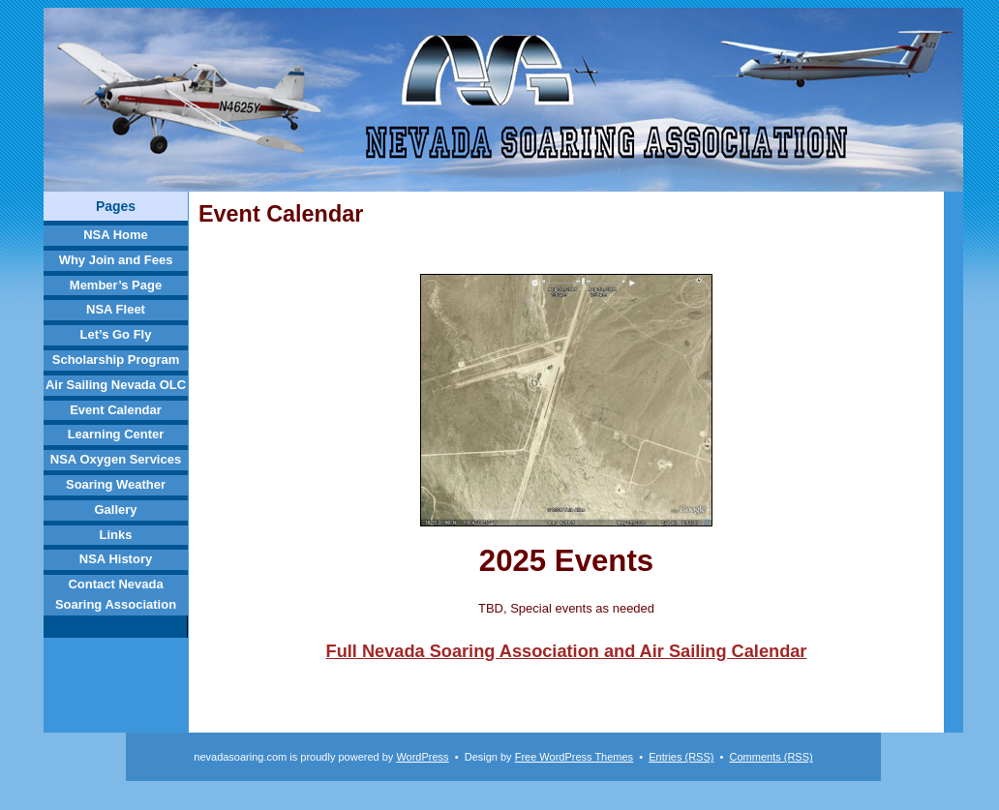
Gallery (115, 509)
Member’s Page (116, 285)
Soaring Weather (116, 484)
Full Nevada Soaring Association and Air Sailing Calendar (566, 651)
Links (116, 534)
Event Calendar (116, 410)
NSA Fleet (115, 309)
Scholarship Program (115, 359)
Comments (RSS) (771, 757)
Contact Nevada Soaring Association (115, 594)
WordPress (422, 757)
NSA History (115, 559)
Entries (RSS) (681, 757)
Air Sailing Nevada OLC (115, 384)
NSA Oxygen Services (115, 459)
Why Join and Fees (116, 260)
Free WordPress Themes (574, 757)
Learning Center (116, 434)
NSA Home (115, 234)
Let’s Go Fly (116, 334)
